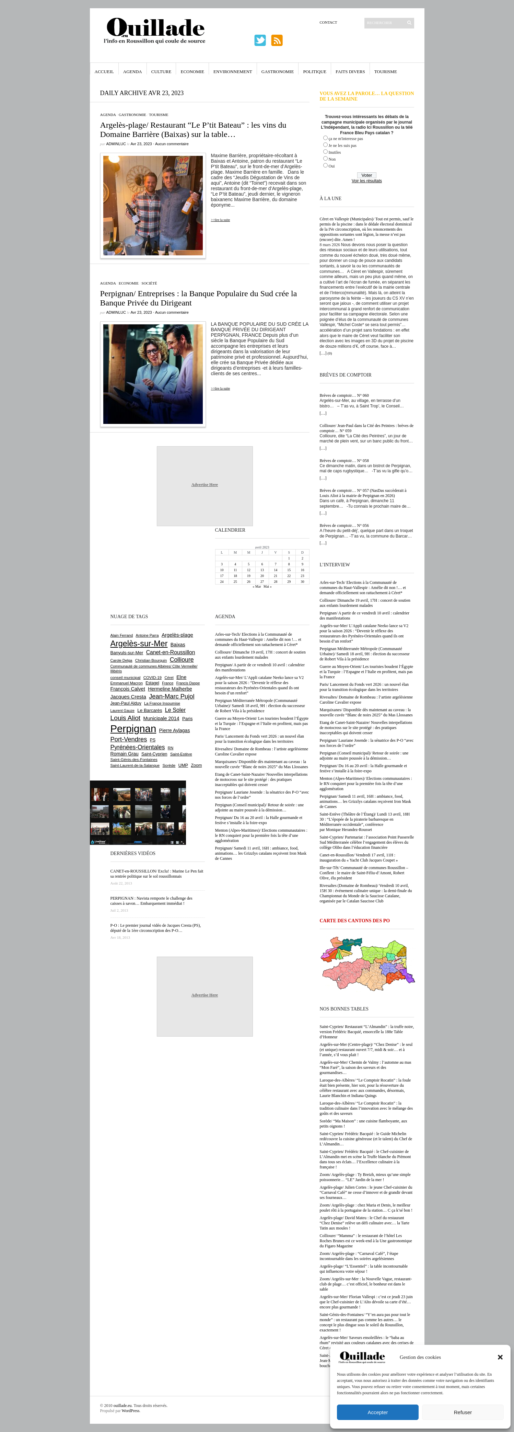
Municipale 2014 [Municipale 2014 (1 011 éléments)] (161, 718)
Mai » (268, 586)
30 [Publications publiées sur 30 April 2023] (302, 582)
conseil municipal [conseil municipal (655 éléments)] (125, 677)
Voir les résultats (367, 180)
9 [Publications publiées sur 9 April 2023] (302, 564)
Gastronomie (277, 71)
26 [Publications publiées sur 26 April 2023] (248, 582)
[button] (500, 1357)
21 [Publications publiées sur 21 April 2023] (275, 576)
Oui (332, 166)
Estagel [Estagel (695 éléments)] (152, 683)
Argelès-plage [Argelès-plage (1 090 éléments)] (177, 635)
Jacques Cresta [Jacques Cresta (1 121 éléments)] (128, 697)
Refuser (463, 1412)
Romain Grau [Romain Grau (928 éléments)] (124, 754)
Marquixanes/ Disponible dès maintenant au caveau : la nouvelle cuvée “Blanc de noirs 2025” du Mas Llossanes (366, 712)
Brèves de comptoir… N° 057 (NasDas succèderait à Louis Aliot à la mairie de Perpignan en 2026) (363, 493)
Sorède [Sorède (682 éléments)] (169, 765)
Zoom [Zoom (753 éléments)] (196, 765)
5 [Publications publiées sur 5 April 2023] (248, 564)
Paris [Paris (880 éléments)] (187, 718)
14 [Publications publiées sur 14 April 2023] (275, 570)
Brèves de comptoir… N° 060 (344, 395)
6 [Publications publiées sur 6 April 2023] (262, 564)
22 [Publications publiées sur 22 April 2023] (289, 576)
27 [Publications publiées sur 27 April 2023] (262, 582)
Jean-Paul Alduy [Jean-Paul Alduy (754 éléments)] (125, 703)
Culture (161, 71)
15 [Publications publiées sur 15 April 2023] (289, 570)
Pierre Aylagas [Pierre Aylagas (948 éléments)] (174, 730)
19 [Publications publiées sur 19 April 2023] (248, 576)
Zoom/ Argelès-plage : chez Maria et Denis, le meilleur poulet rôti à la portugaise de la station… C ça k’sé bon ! (366, 1208)
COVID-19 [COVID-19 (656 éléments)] (152, 677)
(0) (330, 353)
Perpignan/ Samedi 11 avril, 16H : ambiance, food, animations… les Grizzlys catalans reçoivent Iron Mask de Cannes (365, 801)
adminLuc (116, 144)
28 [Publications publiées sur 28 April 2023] (275, 582)
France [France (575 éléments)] (167, 683)
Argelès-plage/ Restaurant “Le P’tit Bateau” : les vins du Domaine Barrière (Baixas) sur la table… (193, 129)
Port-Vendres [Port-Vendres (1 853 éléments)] (128, 739)
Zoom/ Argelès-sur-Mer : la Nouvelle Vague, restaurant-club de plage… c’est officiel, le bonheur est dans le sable (366, 1284)
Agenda (132, 71)
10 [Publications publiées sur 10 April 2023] (222, 570)
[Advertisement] (133, 569)
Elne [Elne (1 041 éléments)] (181, 677)
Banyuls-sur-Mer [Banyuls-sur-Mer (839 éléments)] (126, 652)
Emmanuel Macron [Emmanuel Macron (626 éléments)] (126, 683)
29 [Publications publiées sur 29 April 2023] (289, 582)
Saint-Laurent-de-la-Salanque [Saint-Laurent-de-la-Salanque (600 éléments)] (135, 765)
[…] (323, 353)
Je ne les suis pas (343, 145)
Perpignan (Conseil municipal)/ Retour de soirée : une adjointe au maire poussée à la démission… (364, 756)
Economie (192, 71)
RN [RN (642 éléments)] (170, 748)
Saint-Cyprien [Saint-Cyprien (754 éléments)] (154, 754)
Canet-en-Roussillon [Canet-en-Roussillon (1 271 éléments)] (170, 652)
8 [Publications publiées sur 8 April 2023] (289, 564)
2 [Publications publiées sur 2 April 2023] (302, 558)
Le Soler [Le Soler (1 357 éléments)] (175, 710)
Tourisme (385, 71)
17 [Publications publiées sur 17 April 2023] (222, 576)
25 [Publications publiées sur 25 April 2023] (235, 582)
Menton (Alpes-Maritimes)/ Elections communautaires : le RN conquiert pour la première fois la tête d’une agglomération (366, 783)
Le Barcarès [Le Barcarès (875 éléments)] (149, 710)
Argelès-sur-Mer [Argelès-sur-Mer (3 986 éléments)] (139, 643)
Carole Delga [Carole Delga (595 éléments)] (121, 660)
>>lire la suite (220, 220)
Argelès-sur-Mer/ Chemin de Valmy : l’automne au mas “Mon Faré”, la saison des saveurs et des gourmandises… (365, 1067)
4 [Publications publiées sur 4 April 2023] (235, 564)
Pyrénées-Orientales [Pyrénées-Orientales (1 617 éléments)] (137, 747)
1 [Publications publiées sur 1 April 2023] (289, 558)
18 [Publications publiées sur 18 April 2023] (235, 576)
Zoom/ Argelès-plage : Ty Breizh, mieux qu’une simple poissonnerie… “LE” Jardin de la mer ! (365, 1177)
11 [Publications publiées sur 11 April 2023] (235, 570)
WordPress (131, 1410)
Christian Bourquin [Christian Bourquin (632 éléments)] (151, 660)
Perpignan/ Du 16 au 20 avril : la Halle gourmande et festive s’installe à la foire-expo (363, 768)
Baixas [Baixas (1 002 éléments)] (178, 644)
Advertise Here (204, 484)
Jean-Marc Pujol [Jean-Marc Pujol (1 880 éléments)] (171, 696)
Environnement (232, 71)
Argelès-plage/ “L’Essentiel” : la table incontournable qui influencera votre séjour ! (364, 1269)
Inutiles (335, 152)
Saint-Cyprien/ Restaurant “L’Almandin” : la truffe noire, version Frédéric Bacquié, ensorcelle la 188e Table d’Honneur (367, 1031)
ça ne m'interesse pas (346, 138)
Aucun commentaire (172, 144)
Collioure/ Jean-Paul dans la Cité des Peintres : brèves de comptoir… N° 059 (367, 428)
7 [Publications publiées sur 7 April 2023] (276, 564)
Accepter (377, 1412)
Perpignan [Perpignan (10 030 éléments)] (133, 728)
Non (332, 159)
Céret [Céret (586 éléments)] (168, 677)
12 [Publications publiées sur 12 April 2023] (248, 570)
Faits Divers (350, 71)
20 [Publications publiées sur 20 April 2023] (262, 576)
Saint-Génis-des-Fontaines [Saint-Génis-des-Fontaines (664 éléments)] (133, 760)
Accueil (104, 71)
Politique (314, 71)
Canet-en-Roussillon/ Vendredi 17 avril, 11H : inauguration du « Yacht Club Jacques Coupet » (359, 858)
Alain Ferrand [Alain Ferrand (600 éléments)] (121, 635)
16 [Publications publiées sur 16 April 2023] (302, 570)
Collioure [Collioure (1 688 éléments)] (182, 659)
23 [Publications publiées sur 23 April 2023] (302, 576)
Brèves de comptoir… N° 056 (344, 525)
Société (149, 283)
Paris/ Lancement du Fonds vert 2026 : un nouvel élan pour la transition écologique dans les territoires (364, 687)
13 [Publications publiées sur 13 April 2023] (262, 570)
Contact (328, 22)
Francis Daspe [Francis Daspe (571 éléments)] (188, 683)
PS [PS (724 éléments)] (152, 740)
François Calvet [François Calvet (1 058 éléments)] (127, 689)
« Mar (257, 586)
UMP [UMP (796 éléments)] (183, 765)
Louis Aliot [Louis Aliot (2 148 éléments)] (125, 717)
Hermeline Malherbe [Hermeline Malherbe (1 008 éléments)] (170, 689)
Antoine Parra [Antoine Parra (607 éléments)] (147, 635)
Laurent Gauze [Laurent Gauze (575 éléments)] (122, 710)
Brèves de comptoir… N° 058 (344, 460)
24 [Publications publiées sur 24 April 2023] (222, 582)
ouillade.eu (123, 1405)
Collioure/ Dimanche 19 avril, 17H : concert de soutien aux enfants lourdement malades (365, 603)
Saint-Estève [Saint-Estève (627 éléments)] (181, 754)
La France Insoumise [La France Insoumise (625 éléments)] (162, 703)
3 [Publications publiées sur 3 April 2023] (222, 564)
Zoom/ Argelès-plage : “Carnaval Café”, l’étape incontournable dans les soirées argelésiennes (359, 1256)
